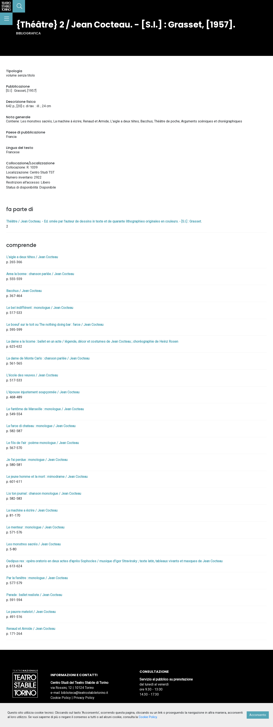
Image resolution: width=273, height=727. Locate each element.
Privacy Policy (84, 698)
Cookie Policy (61, 698)
